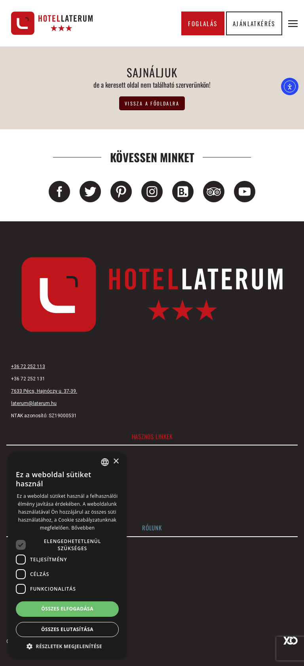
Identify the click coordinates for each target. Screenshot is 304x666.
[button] (67, 646)
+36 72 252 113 (28, 366)
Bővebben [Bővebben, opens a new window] (83, 527)
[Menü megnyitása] (293, 23)
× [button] (116, 461)
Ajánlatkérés (254, 23)
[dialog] (67, 555)
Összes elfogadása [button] (67, 608)
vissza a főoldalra (152, 103)
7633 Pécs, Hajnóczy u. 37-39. (44, 391)
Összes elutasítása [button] (67, 629)
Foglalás (202, 23)
